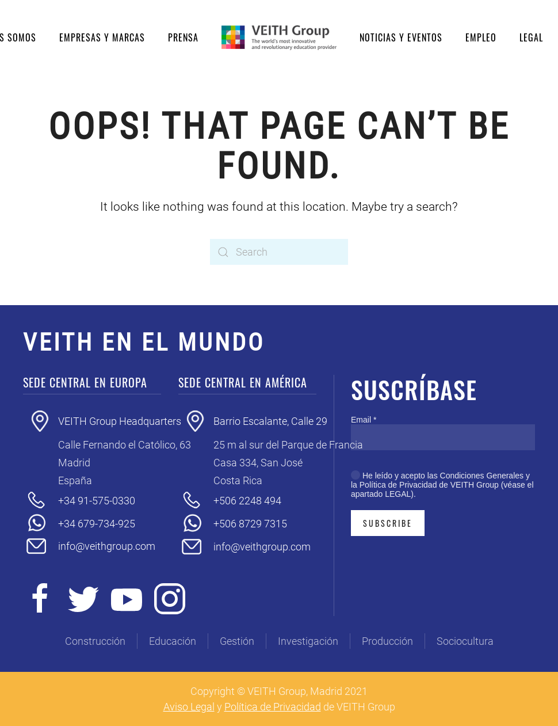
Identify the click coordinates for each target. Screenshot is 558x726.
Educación (172, 641)
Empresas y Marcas (102, 37)
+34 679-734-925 (96, 524)
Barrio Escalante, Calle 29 (270, 421)
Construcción (95, 641)
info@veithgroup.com (106, 546)
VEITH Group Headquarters (119, 421)
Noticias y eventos (401, 37)
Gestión (237, 641)
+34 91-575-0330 (96, 501)
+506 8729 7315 (250, 524)
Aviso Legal (189, 707)
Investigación (308, 641)
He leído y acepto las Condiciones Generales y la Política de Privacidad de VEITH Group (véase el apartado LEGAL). (442, 485)
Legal (531, 37)
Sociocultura (465, 641)
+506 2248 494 (247, 501)
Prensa (183, 37)
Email (363, 419)
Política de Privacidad (272, 707)
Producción (387, 641)
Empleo (480, 37)
